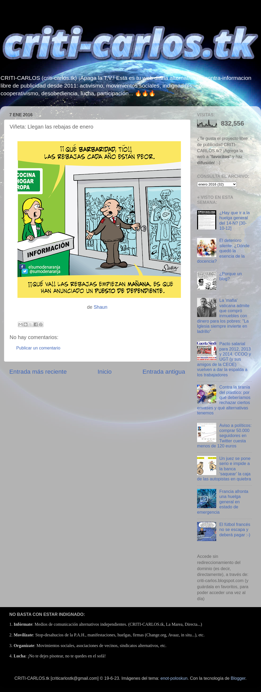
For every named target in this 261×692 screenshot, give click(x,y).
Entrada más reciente (38, 371)
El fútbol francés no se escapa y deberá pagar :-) (234, 529)
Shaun (101, 307)
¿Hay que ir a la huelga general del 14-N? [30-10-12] (234, 220)
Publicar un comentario (38, 347)
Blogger (238, 678)
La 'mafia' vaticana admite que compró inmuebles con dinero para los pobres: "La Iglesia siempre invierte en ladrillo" (223, 316)
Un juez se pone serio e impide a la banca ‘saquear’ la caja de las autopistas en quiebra (224, 468)
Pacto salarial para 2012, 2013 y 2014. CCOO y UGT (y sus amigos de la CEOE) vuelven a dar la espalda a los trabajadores (224, 359)
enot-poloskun (174, 678)
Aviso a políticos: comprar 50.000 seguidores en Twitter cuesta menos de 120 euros (224, 435)
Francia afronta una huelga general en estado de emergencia (222, 501)
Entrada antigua (163, 371)
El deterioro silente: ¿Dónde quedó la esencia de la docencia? (223, 250)
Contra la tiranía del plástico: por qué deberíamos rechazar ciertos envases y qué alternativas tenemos (223, 400)
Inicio (104, 371)
